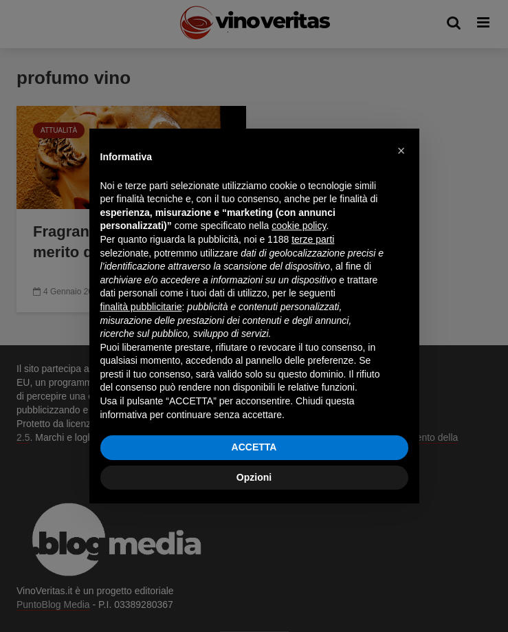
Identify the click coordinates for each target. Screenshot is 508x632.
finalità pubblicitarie (141, 306)
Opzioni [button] (254, 477)
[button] (401, 151)
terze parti (312, 239)
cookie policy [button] (299, 225)
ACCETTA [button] (254, 447)
